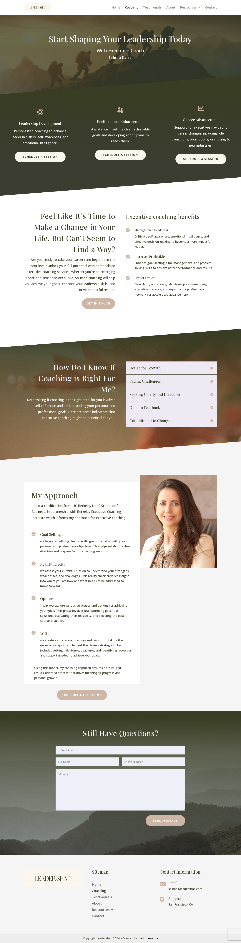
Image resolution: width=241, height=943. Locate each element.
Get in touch (98, 303)
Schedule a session (40, 156)
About (170, 7)
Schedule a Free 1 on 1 (82, 695)
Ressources (188, 7)
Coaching (131, 7)
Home (116, 7)
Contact (211, 7)
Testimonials (152, 7)
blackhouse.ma (148, 938)
